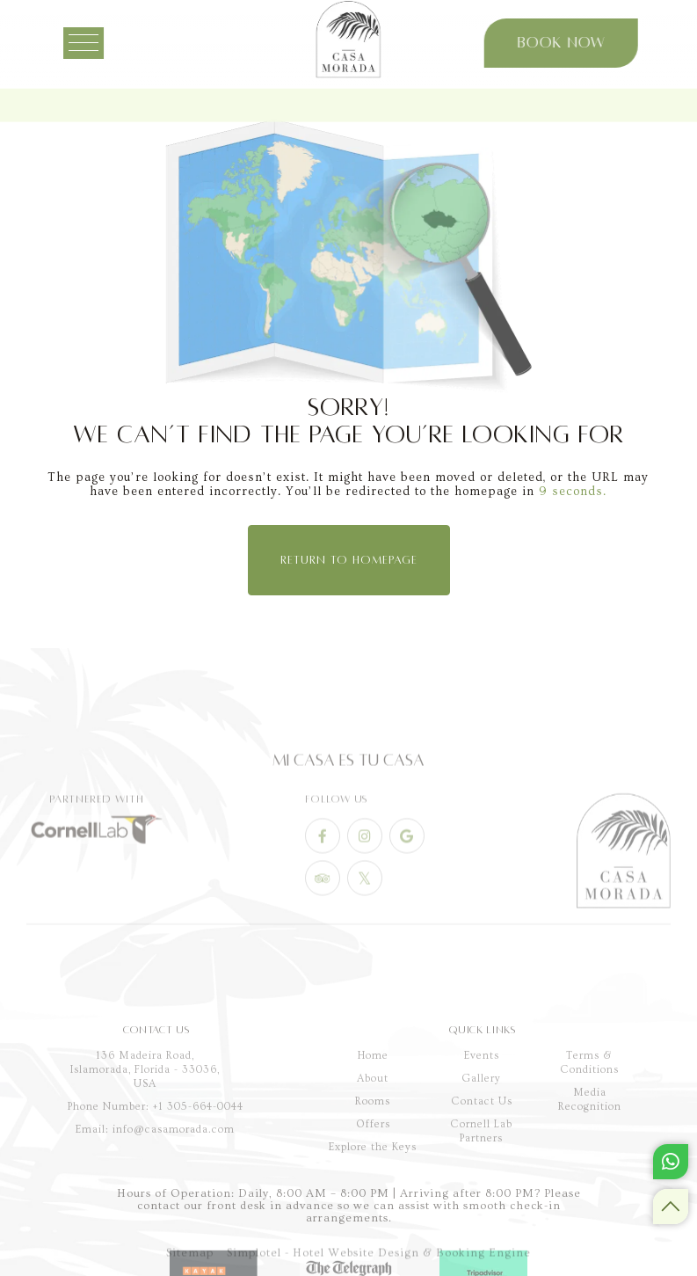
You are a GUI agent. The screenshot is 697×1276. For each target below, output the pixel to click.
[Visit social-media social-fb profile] (322, 863)
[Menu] (96, 43)
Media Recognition (589, 1157)
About (372, 1135)
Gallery (481, 1135)
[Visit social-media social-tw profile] (364, 905)
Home (373, 1113)
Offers (373, 1181)
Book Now (552, 43)
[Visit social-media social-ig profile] (364, 863)
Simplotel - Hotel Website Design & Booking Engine (379, 1258)
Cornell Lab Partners (481, 1188)
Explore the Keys (373, 1204)
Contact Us (481, 1158)
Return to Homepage (348, 560)
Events (481, 1113)
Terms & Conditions (589, 1120)
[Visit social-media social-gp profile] (407, 863)
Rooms (372, 1158)
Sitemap (190, 1258)
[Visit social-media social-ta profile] (322, 905)
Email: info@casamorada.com (155, 1186)
